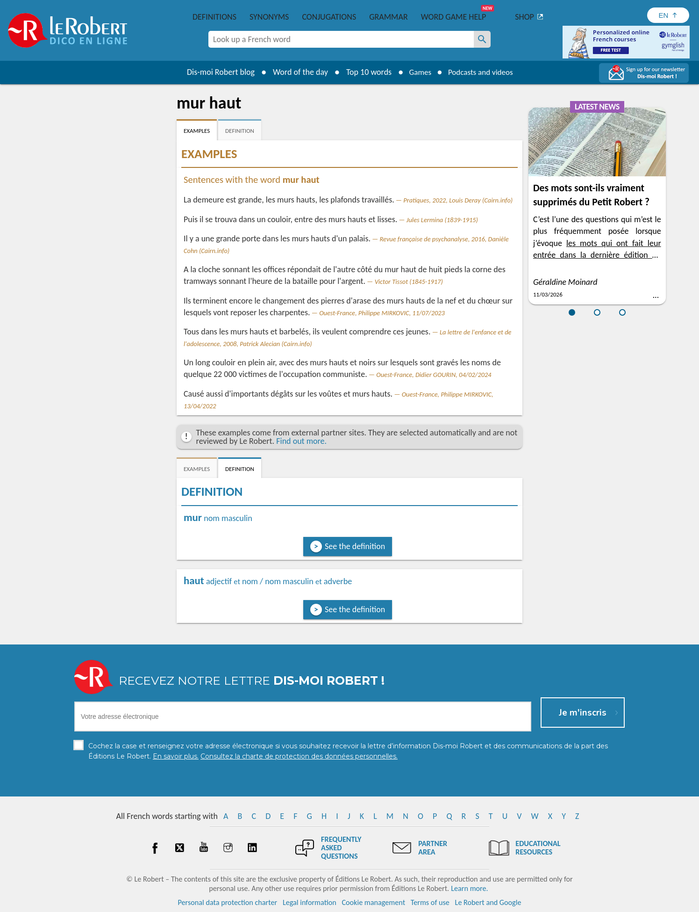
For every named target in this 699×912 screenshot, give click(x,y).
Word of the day (296, 72)
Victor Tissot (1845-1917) (409, 281)
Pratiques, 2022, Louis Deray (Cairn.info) (458, 200)
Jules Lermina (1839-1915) (442, 220)
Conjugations (329, 17)
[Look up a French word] (482, 39)
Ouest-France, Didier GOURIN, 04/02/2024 (433, 374)
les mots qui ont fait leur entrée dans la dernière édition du (597, 255)
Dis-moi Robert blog (216, 72)
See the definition (355, 546)
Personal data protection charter (228, 902)
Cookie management (373, 902)
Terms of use (430, 902)
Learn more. (469, 888)
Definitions (214, 17)
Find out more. (301, 441)
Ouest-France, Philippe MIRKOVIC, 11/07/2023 (382, 313)
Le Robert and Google (488, 902)
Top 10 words (364, 72)
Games (417, 72)
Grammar (388, 17)
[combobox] (341, 39)
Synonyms (269, 17)
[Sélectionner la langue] (668, 15)
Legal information (309, 902)
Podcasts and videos (482, 72)
